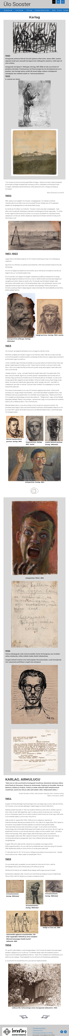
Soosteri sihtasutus (42, 10)
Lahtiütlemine (38, 1030)
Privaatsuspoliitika (39, 1028)
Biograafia (9, 10)
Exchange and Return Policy (43, 1033)
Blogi (53, 10)
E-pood (59, 10)
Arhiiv (30, 10)
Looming (20, 10)
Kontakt (65, 10)
